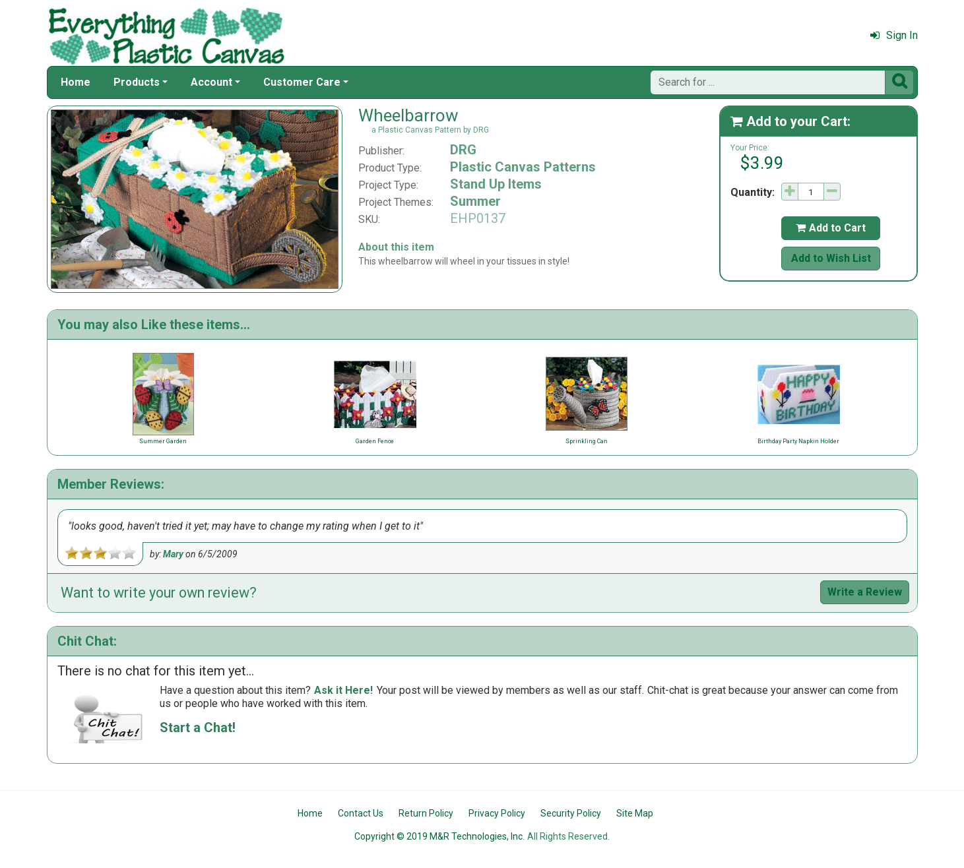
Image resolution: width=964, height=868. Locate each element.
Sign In (894, 35)
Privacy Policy (496, 813)
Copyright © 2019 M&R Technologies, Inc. (439, 836)
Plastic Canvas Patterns (523, 167)
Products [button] (136, 82)
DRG (463, 150)
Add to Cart (831, 228)
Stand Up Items (496, 184)
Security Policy (570, 813)
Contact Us (360, 813)
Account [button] (211, 82)
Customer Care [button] (301, 82)
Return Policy (426, 813)
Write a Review (864, 592)
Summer (475, 201)
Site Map (634, 813)
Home (75, 82)
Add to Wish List (831, 258)
